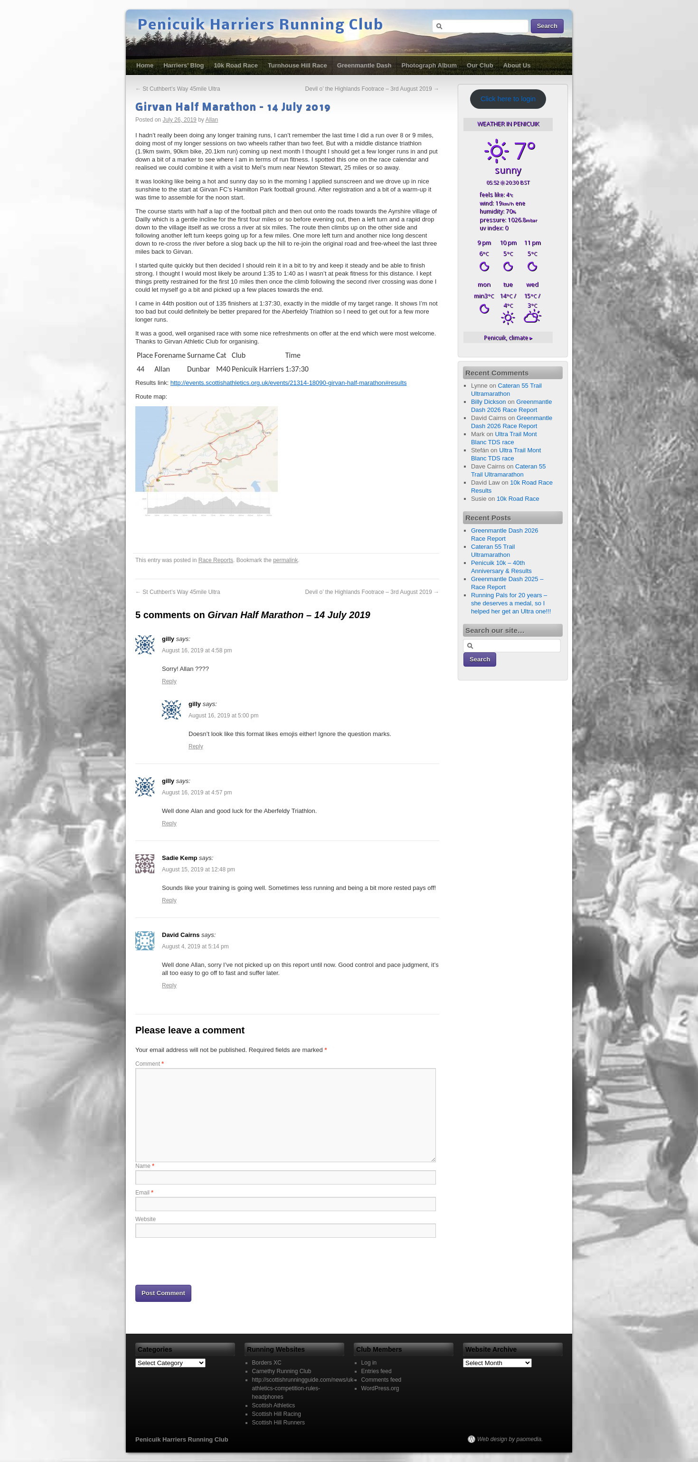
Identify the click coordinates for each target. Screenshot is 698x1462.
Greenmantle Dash (364, 65)
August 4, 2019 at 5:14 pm (195, 946)
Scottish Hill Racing (276, 1414)
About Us (517, 65)
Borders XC (267, 1362)
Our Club (480, 65)
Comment (149, 1064)
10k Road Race (236, 65)
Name (144, 1166)
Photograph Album (429, 65)
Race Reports (215, 560)
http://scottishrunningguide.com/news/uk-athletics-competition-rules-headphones (303, 1388)
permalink (285, 560)
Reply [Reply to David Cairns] (169, 985)
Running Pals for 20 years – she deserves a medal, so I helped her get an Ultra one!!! (511, 603)
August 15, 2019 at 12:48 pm (198, 869)
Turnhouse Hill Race (297, 65)
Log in (369, 1362)
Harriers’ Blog (183, 65)
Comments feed (381, 1379)
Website (145, 1219)
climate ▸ (508, 337)
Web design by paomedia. (510, 1439)
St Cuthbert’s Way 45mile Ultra (177, 89)
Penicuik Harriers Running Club (261, 25)
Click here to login (508, 99)
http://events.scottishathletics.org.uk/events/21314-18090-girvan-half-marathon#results (288, 382)
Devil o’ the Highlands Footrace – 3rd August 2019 (372, 89)
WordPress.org (380, 1388)
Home (144, 65)
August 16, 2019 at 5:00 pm (223, 715)
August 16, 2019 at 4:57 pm (197, 792)
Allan (211, 119)
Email (144, 1192)
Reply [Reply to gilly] (169, 681)
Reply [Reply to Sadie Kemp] (169, 900)
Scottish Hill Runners (278, 1422)
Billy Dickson (488, 401)
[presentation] (207, 1260)
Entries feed (376, 1371)
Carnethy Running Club (281, 1371)
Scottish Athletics (273, 1405)
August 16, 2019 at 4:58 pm (197, 650)
